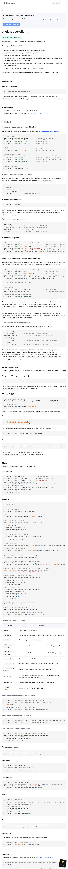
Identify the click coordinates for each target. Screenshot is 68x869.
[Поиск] (56, 3)
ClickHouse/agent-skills (47, 857)
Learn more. (17, 37)
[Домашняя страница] (2, 10)
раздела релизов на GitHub (49, 131)
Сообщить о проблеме (11, 24)
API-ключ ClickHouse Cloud (39, 113)
